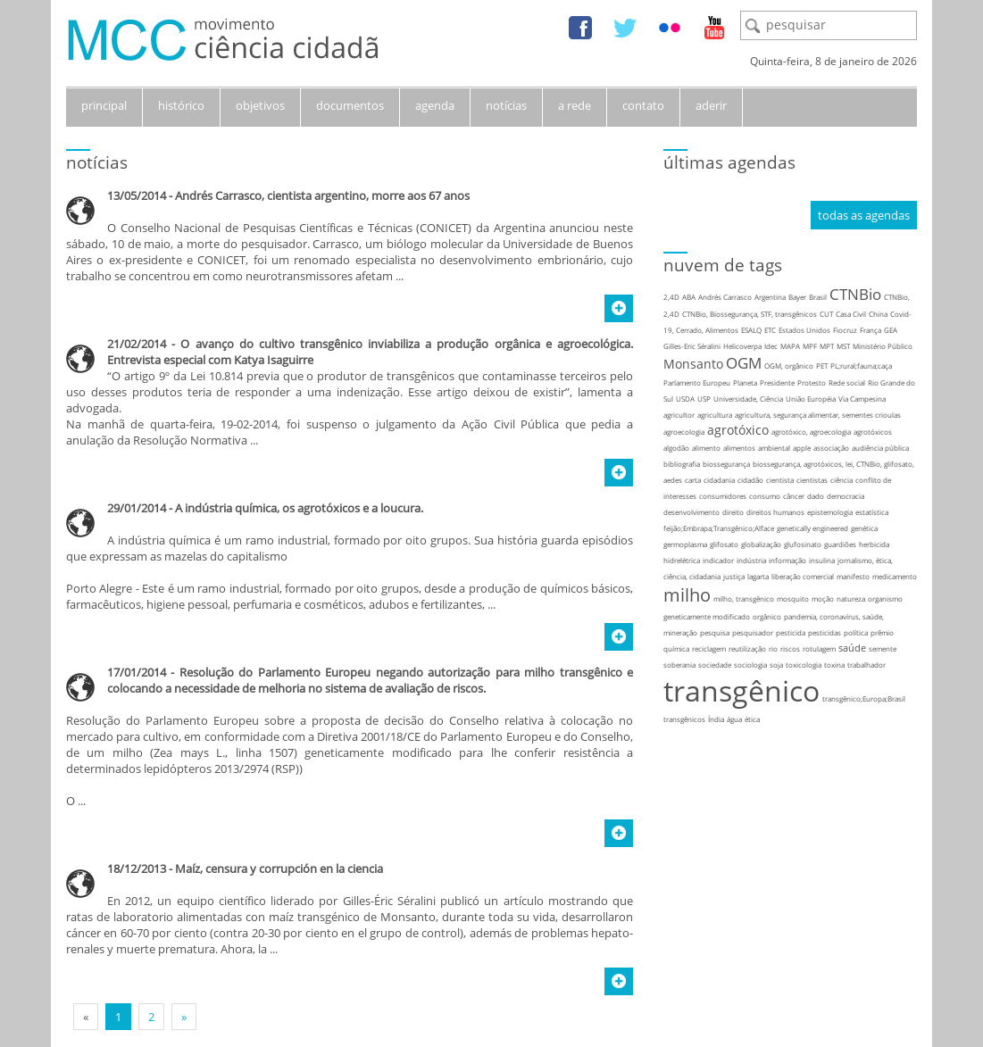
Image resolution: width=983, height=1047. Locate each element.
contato (643, 105)
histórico (181, 105)
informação (787, 560)
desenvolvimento (691, 512)
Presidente (777, 382)
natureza (851, 598)
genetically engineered (812, 528)
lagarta (758, 576)
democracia (845, 496)
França (870, 330)
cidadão (750, 480)
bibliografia (681, 464)
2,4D (671, 297)
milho (687, 595)
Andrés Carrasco (725, 297)
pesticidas (824, 632)
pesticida (790, 632)
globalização (761, 544)
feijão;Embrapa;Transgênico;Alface (718, 528)
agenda (434, 105)
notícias (506, 105)
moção (823, 598)
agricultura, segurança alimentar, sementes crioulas (818, 415)
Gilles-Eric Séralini (692, 346)
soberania (679, 664)
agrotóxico (738, 429)
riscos (790, 648)
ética (752, 719)
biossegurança (726, 464)
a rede (574, 105)
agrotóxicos (873, 431)
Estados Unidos (804, 330)
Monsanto (693, 363)
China (878, 314)
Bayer (797, 297)
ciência (841, 480)
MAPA (790, 346)
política (856, 632)
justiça (734, 576)
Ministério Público (882, 346)
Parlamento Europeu (696, 382)
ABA (689, 297)
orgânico (767, 616)
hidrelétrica (681, 560)
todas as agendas (864, 215)
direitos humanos (775, 512)
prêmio (882, 632)
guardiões (840, 544)
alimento (706, 448)
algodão (676, 448)
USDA (685, 398)
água (734, 719)
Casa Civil (851, 314)
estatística (871, 512)
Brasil (818, 297)
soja (776, 664)
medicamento (894, 576)
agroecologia (683, 431)
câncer (793, 496)
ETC (770, 330)
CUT (826, 314)
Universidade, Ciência (748, 398)
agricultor (679, 415)
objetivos (260, 105)
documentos (350, 105)
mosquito (793, 598)
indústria (751, 560)
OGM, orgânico (788, 365)
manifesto (853, 576)
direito (733, 512)
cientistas (812, 480)
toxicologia (803, 664)
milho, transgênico (743, 598)
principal (104, 105)
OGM (744, 363)
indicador (718, 560)
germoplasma (685, 544)
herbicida (874, 544)
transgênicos (684, 719)
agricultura (714, 415)
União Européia (811, 398)
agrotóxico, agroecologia (811, 431)
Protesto (811, 382)
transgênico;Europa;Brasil (863, 698)
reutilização (747, 648)
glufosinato (802, 544)
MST (843, 346)
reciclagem (709, 648)
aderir (711, 105)
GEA (890, 330)
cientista (780, 480)
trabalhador (866, 664)
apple (802, 448)
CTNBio (855, 294)
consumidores (722, 496)
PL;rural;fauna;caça (861, 365)
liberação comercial (802, 576)
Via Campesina (862, 398)
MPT (827, 346)
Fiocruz (845, 330)
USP (704, 398)
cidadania (719, 480)
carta (693, 480)
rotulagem (819, 648)
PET (822, 365)
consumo (764, 496)
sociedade (714, 664)
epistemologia (830, 512)
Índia (716, 719)
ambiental (774, 448)
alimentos (739, 448)
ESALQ (751, 330)
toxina (834, 664)
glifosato (724, 544)
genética (864, 528)
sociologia (750, 664)
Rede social (847, 382)
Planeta (745, 382)
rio (773, 648)
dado (815, 496)
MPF (810, 346)
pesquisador (752, 632)
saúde (852, 647)
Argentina (770, 297)
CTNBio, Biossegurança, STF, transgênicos (749, 314)
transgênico (741, 690)
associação (831, 448)
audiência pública (880, 448)
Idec (771, 346)
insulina (822, 560)
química (676, 648)
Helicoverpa (742, 346)
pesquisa (714, 632)
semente (882, 648)
